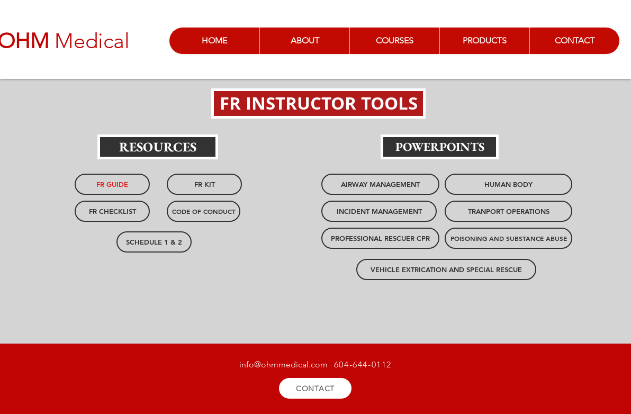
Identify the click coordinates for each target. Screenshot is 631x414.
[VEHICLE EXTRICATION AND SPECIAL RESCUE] (446, 269)
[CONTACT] (315, 388)
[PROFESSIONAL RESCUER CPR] (380, 238)
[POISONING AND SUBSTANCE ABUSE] (508, 238)
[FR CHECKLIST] (112, 211)
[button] (318, 103)
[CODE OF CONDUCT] (203, 211)
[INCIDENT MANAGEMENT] (379, 211)
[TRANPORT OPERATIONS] (508, 211)
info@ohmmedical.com (283, 364)
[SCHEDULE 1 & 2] (154, 242)
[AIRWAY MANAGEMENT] (380, 184)
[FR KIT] (204, 184)
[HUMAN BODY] (508, 184)
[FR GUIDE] (112, 184)
